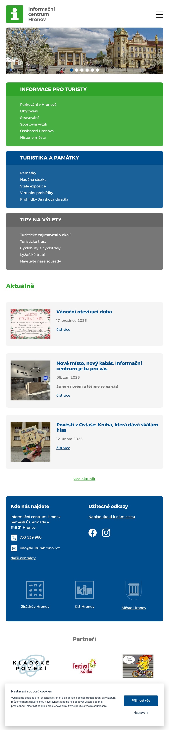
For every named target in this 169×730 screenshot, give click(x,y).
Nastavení (141, 713)
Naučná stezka (33, 179)
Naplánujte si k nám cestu (111, 517)
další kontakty (23, 558)
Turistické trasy (33, 241)
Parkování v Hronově (38, 104)
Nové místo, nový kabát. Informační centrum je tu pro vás (99, 365)
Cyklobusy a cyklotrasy (40, 248)
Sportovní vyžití (33, 124)
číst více (63, 329)
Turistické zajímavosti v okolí (45, 235)
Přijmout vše (141, 700)
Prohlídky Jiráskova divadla (44, 199)
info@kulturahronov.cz (40, 548)
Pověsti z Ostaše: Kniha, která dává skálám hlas (107, 427)
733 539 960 (31, 537)
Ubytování (29, 111)
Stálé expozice (33, 186)
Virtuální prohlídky (36, 193)
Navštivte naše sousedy (40, 261)
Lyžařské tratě (32, 255)
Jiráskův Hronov (35, 606)
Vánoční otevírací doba (84, 312)
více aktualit (84, 479)
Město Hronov (134, 608)
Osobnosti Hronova (37, 131)
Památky (28, 173)
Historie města (33, 137)
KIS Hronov (84, 606)
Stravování (29, 118)
